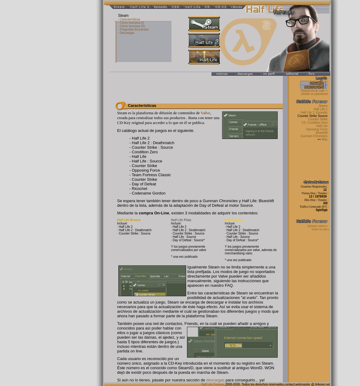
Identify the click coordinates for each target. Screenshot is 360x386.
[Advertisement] (46, 91)
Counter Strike (318, 119)
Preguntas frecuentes (134, 29)
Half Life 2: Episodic (314, 112)
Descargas (127, 33)
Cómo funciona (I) (132, 22)
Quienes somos (316, 226)
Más (325, 139)
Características (130, 19)
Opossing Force (317, 129)
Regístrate (308, 90)
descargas (215, 380)
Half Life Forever (212, 384)
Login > (323, 90)
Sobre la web (319, 229)
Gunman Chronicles (314, 136)
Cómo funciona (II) (132, 26)
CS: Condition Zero (315, 122)
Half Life (322, 126)
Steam (323, 105)
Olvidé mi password (315, 94)
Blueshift (321, 132)
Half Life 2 (321, 109)
